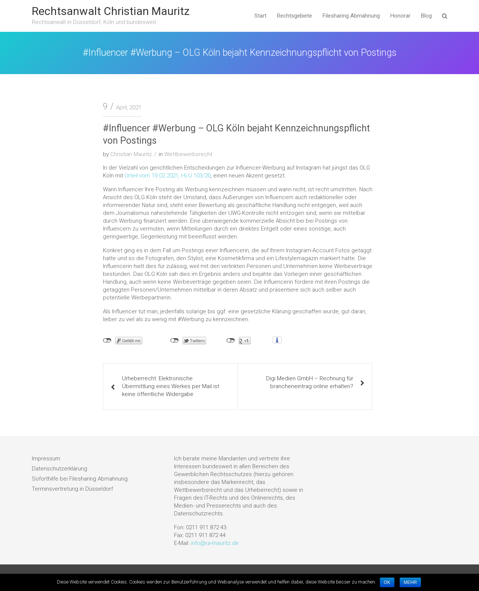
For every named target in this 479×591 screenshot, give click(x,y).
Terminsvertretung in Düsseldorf (72, 488)
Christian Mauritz (131, 154)
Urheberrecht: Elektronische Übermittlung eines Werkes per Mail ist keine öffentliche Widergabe (170, 386)
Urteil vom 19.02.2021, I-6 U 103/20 (168, 175)
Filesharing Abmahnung (351, 15)
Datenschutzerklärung (59, 468)
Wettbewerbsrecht (188, 154)
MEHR (410, 582)
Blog (426, 15)
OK (387, 582)
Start (260, 15)
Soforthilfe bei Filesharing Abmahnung (80, 478)
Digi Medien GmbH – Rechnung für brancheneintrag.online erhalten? (309, 382)
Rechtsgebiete (294, 15)
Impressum (46, 458)
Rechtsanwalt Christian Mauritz (111, 11)
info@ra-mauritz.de (215, 543)
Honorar (400, 15)
